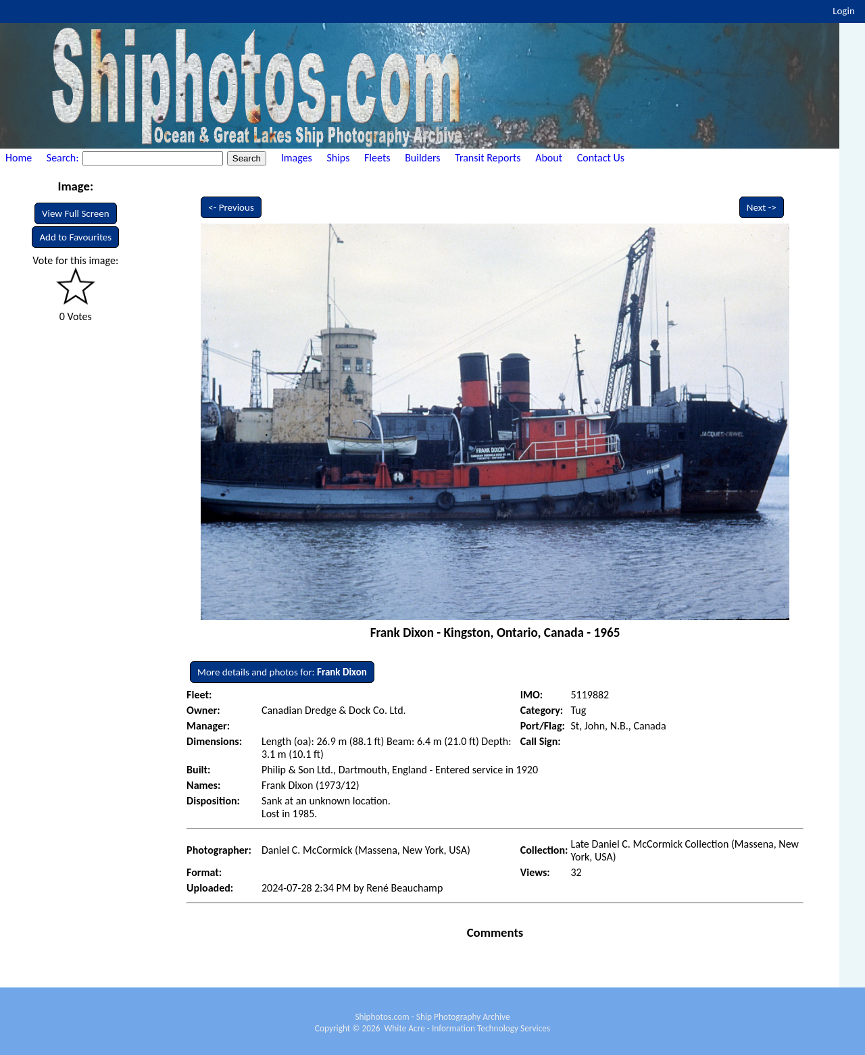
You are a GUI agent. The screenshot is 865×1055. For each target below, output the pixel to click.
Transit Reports (487, 157)
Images (296, 157)
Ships (337, 157)
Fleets (377, 157)
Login (844, 11)
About (548, 157)
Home (18, 157)
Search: (64, 157)
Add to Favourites (75, 237)
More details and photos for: (282, 672)
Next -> (761, 207)
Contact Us (600, 157)
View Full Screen (75, 213)
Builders (422, 157)
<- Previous (231, 207)
